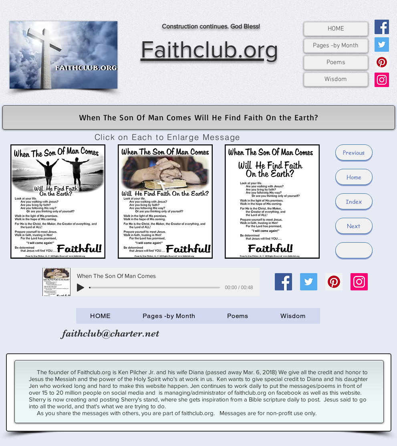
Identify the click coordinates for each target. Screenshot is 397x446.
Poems (335, 63)
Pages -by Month (336, 46)
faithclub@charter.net (110, 333)
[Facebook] (382, 27)
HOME (336, 29)
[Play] (80, 288)
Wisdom (335, 79)
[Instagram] (382, 80)
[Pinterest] (382, 62)
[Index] (354, 201)
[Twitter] (382, 44)
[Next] (354, 226)
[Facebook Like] (284, 337)
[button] (354, 250)
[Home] (354, 177)
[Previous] (354, 152)
